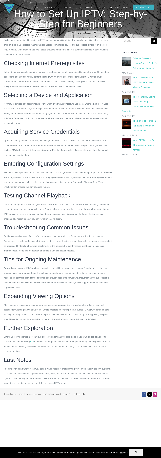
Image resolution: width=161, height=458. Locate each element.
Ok (136, 452)
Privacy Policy (79, 394)
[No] (158, 452)
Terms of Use (68, 394)
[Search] (154, 41)
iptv (32, 341)
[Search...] (136, 41)
